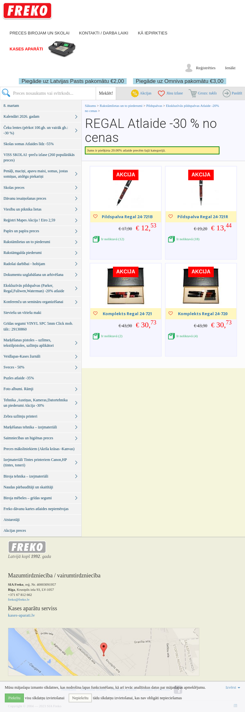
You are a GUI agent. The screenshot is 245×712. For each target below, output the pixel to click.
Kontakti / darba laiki (103, 33)
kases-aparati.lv (21, 615)
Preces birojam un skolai (40, 33)
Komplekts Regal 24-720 (202, 313)
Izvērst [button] (233, 687)
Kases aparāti (26, 49)
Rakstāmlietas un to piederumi (122, 106)
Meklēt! (106, 93)
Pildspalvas (154, 106)
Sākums (90, 106)
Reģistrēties (205, 67)
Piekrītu (14, 698)
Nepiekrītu (80, 698)
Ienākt (230, 67)
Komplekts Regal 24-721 (127, 313)
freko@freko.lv (19, 599)
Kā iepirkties (152, 33)
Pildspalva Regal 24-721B (127, 216)
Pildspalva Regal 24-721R (202, 216)
